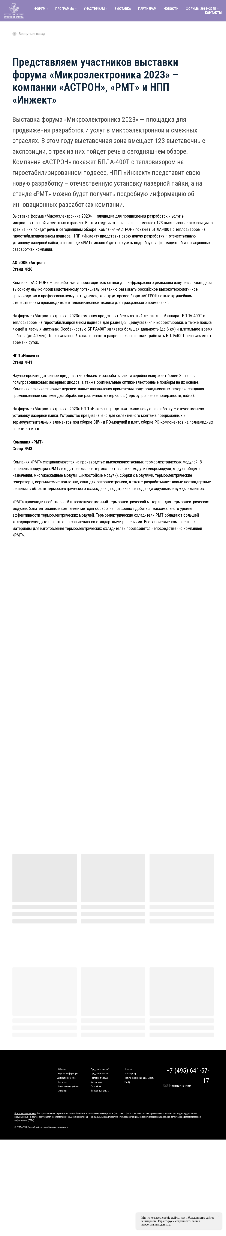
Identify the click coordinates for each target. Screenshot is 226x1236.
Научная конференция (67, 1073)
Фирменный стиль (100, 1091)
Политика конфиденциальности (139, 1078)
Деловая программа (66, 1078)
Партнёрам (96, 1086)
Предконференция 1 (100, 1069)
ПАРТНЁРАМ (147, 9)
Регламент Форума (99, 1078)
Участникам (96, 1082)
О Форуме (61, 1069)
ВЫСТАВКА (123, 9)
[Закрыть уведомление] (218, 1216)
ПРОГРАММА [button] (64, 9)
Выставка (62, 1082)
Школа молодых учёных (68, 1086)
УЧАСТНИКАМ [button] (94, 9)
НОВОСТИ (171, 9)
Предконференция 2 (100, 1073)
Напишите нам (180, 1085)
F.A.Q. (127, 1082)
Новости (128, 1069)
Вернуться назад (28, 34)
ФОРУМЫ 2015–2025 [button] (201, 9)
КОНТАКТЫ (213, 13)
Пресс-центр (130, 1073)
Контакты (62, 1091)
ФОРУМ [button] (39, 9)
